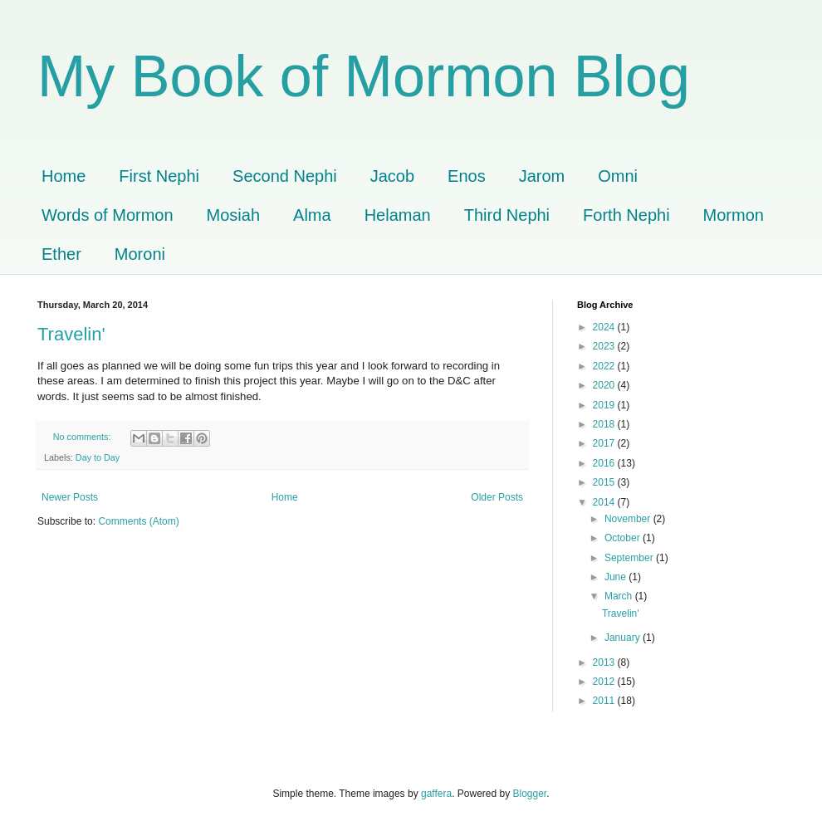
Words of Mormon (108, 215)
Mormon (733, 215)
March (619, 596)
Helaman (398, 215)
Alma (312, 215)
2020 (605, 385)
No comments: (83, 437)
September (630, 558)
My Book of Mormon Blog (363, 76)
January (623, 637)
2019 (605, 405)
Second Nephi (284, 176)
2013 (605, 662)
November (628, 519)
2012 (605, 681)
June (616, 577)
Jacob (392, 176)
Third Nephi (507, 215)
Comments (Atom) (138, 521)
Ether (61, 254)
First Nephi (159, 176)
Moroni (140, 254)
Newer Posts (70, 497)
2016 (605, 463)
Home (64, 176)
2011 (605, 700)
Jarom (542, 176)
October (623, 538)
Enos (467, 176)
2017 (605, 443)
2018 (605, 424)
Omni (618, 176)
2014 (605, 502)
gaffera (436, 793)
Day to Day (98, 457)
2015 (605, 482)
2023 (605, 346)
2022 (605, 366)
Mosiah (233, 215)
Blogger (530, 793)
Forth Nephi (626, 215)
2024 (605, 327)
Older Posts (497, 497)
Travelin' (71, 334)
